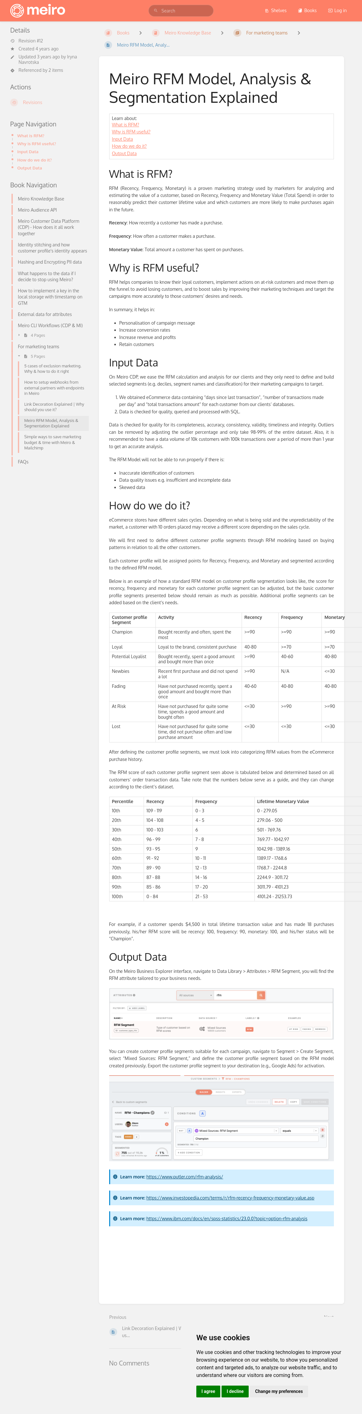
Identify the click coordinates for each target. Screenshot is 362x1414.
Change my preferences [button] (279, 1391)
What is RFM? (30, 135)
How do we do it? (34, 159)
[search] (181, 11)
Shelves (276, 10)
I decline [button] (235, 1391)
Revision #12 (26, 40)
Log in (337, 10)
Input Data (27, 151)
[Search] (156, 10)
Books (307, 10)
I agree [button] (208, 1391)
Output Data (29, 167)
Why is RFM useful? (36, 143)
